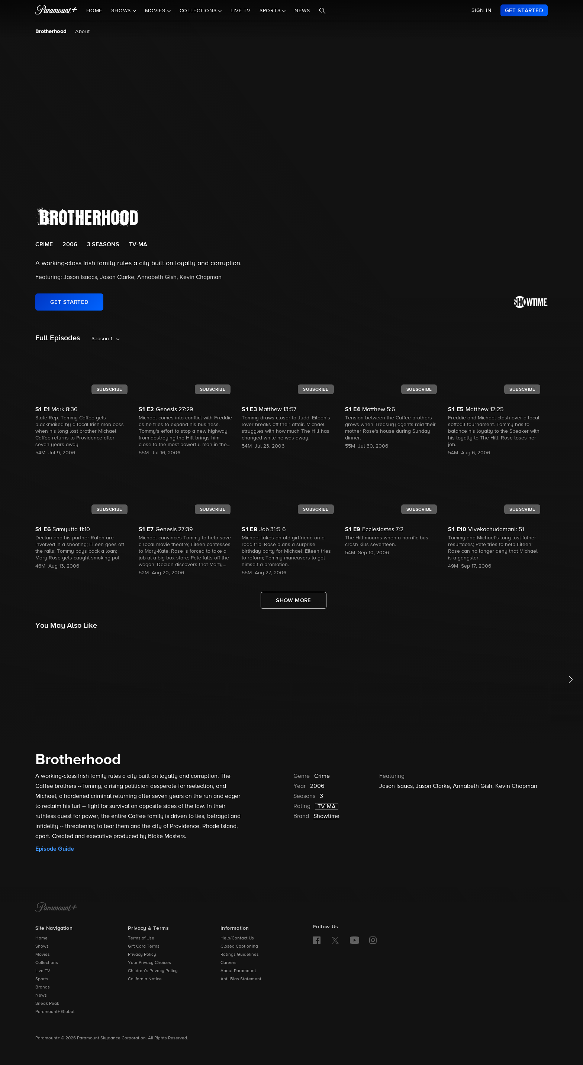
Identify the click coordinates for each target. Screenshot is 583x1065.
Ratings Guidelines (239, 954)
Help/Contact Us (237, 938)
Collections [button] (199, 10)
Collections (46, 963)
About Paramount (238, 971)
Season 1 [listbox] (101, 338)
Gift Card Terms (144, 946)
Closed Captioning (239, 946)
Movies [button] (156, 10)
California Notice (145, 979)
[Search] (322, 10)
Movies (42, 954)
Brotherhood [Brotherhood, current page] (50, 31)
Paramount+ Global (54, 1012)
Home (94, 10)
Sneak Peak (47, 1003)
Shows (42, 946)
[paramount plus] (56, 10)
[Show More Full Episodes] (293, 600)
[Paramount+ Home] (56, 907)
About (82, 31)
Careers (228, 963)
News (302, 10)
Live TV (241, 10)
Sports (41, 979)
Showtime (326, 816)
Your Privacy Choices (149, 963)
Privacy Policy (142, 954)
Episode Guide (54, 849)
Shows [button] (122, 10)
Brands (42, 987)
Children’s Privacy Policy (153, 971)
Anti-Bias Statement (240, 979)
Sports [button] (271, 10)
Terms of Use (141, 938)
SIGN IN (481, 10)
